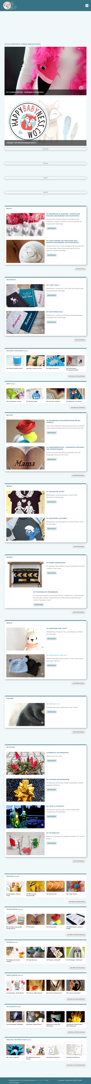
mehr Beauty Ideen (80, 267)
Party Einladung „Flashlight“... (15, 1022)
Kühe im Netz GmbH (40, 1078)
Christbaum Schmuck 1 (73, 1055)
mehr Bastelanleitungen (78, 473)
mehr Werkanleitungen (78, 610)
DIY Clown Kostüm (71, 892)
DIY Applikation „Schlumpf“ (56, 517)
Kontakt (79, 1078)
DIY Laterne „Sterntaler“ (73, 991)
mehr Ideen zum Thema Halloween (76, 1030)
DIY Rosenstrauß (51, 925)
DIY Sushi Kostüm (51, 892)
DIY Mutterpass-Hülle (54, 310)
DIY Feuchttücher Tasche (13, 399)
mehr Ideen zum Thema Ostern (77, 966)
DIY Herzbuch (30, 925)
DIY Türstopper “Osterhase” (74, 958)
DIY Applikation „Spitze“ (55, 490)
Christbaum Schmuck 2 (53, 1055)
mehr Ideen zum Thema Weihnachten (76, 1063)
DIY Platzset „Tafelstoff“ (53, 958)
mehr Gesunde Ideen (80, 338)
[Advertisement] (45, 24)
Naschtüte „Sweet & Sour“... (34, 1022)
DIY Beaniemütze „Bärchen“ (56, 653)
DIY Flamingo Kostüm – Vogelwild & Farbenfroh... (25, 90)
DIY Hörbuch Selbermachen (14, 367)
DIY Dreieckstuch (53, 702)
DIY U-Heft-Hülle (52, 283)
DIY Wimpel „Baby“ (32, 399)
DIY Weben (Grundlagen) (55, 561)
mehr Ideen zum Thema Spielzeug (77, 374)
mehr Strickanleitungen (78, 730)
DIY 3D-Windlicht (53, 831)
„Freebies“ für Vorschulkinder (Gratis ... (21, 141)
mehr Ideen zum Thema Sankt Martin (76, 997)
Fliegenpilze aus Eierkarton (57, 751)
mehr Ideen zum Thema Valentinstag (76, 933)
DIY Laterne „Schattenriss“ (54, 991)
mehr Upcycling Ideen (79, 859)
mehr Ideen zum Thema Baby (78, 405)
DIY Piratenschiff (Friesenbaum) (45, 590)
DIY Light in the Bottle (55, 804)
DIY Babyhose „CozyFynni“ (74, 399)
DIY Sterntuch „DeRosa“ (53, 399)
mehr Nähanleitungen (78, 544)
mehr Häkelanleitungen (78, 681)
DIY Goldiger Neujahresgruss (57, 778)
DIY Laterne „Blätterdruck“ (34, 991)
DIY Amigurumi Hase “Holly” (57, 627)
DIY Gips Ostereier (31, 958)
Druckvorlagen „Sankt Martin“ (15, 991)
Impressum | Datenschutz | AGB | (67, 1078)
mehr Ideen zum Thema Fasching (77, 900)
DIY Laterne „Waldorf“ (12, 1055)
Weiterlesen (51, 227)
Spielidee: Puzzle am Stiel (34, 367)
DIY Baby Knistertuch (52, 367)
